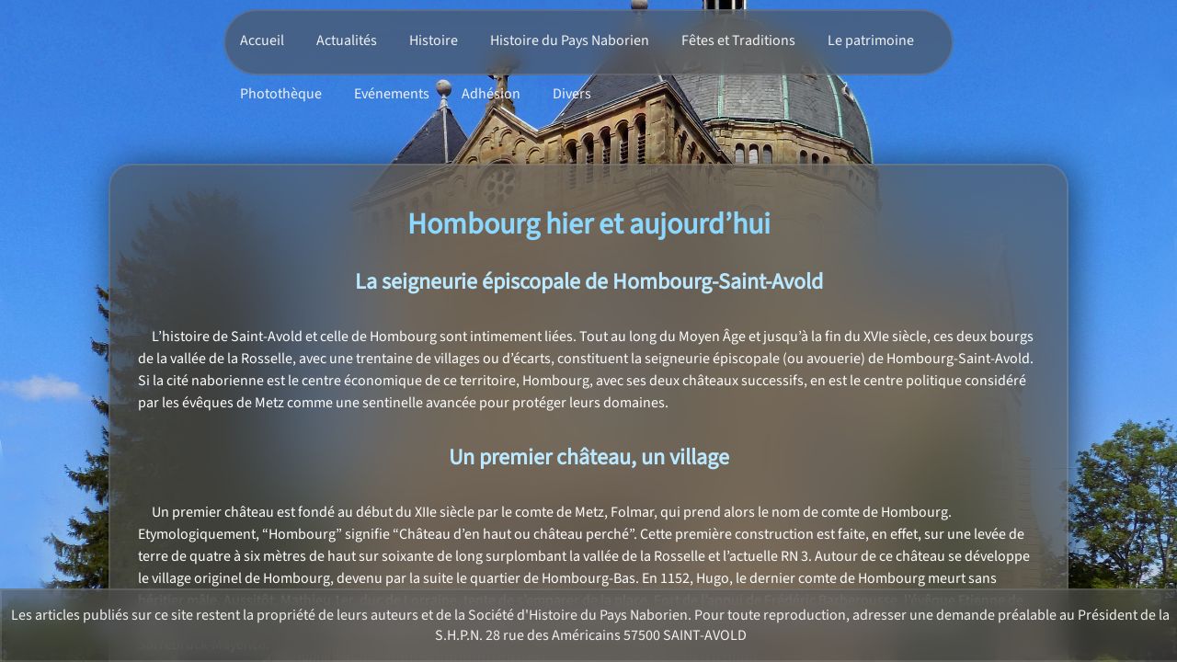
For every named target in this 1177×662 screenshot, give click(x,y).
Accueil (262, 40)
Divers (572, 94)
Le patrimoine (871, 40)
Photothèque (281, 94)
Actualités (346, 40)
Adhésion (491, 94)
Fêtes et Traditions (738, 40)
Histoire (433, 40)
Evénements (391, 94)
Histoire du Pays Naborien (569, 40)
